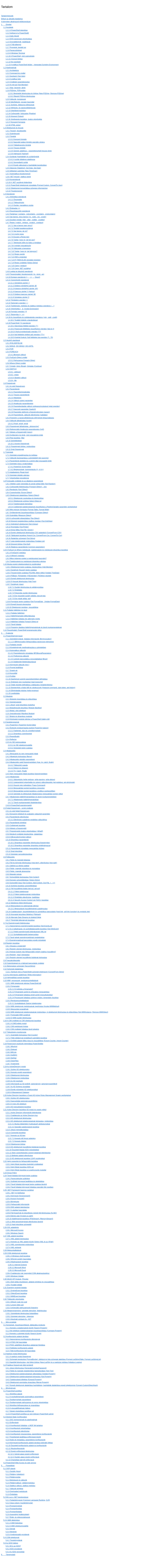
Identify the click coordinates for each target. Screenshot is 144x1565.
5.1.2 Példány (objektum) (15, 1474)
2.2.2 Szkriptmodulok (13, 702)
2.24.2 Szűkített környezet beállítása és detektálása (25, 1181)
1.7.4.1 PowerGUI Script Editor (19, 467)
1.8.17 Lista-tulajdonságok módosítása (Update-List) (25, 541)
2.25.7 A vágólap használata (16, 1210)
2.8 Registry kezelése (11, 943)
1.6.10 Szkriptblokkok (14, 441)
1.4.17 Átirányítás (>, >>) (15, 315)
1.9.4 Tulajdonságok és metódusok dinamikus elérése (26, 561)
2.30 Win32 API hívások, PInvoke (15, 1279)
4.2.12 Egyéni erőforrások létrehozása (20, 1451)
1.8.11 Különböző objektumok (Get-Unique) (22, 524)
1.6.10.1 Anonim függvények (18, 444)
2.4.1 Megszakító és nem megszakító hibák (22, 754)
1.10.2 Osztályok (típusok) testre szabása (21, 570)
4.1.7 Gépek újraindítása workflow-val (20, 1411)
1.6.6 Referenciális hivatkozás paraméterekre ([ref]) (25, 429)
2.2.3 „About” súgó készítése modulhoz (20, 705)
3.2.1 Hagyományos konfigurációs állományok (23, 1339)
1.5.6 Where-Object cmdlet (16, 363)
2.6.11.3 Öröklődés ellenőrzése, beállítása (23, 897)
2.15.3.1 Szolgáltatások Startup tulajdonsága (24, 1003)
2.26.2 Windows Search (14, 1233)
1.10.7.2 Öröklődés (15, 590)
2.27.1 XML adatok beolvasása (17, 1239)
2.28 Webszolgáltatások (12, 1250)
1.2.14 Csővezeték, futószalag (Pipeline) (21, 114)
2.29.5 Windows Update (14, 1276)
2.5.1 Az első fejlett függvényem (17, 811)
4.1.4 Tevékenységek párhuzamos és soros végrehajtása (27, 1402)
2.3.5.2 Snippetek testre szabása (20, 748)
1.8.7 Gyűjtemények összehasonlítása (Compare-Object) (27, 513)
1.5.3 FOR (9, 349)
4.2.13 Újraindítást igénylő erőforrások (20, 1460)
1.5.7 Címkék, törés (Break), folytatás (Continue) (24, 366)
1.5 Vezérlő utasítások (11, 340)
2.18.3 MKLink (11, 1052)
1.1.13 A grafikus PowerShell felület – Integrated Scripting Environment (32, 65)
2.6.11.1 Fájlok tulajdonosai (18, 892)
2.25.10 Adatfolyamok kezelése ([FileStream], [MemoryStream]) (29, 1219)
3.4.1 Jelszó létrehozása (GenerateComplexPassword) (26, 1368)
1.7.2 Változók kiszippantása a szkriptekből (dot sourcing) (27, 458)
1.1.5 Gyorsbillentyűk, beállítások (18, 42)
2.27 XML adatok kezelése (13, 1236)
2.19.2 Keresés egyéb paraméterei (19, 1072)
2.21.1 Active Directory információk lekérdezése (23, 1113)
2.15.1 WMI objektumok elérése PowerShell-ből (23, 983)
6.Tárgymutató (8, 1555)
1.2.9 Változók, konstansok (16, 99)
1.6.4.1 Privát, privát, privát (18, 424)
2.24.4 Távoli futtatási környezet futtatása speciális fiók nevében (29, 1187)
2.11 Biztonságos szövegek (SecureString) (19, 966)
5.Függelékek (7, 1466)
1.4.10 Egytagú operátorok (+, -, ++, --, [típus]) (23, 277)
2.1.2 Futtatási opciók (14, 645)
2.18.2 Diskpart (11, 1049)
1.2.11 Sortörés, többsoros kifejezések (20, 105)
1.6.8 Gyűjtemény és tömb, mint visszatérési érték (24, 435)
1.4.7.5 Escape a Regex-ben (18, 237)
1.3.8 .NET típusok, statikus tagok (18, 177)
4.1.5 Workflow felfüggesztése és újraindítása (23, 1405)
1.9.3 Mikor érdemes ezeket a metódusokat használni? (26, 558)
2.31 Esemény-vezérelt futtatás (15, 1288)
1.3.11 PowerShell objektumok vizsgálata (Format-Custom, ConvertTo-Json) (34, 185)
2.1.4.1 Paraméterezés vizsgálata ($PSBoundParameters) (29, 653)
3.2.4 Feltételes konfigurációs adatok (19, 1348)
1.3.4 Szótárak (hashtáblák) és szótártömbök (22, 157)
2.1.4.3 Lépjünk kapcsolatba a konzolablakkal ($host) (28, 659)
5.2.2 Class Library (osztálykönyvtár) (19, 1503)
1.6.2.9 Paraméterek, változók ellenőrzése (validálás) (28, 415)
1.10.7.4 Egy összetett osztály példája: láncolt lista (27, 596)
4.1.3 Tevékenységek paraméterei (18, 1400)
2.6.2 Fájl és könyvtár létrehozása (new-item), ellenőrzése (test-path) (31, 863)
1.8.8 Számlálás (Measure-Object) (18, 515)
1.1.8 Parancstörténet (14, 50)
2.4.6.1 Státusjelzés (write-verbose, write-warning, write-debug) (31, 780)
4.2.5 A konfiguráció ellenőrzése (17, 1431)
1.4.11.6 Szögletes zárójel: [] (18, 297)
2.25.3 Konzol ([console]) (15, 1199)
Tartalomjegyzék (7, 16)
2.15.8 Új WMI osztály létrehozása (18, 1018)
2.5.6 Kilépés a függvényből (16, 828)
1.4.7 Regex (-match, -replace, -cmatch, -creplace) (24, 223)
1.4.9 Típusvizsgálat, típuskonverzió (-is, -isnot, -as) (25, 274)
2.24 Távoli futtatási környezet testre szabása (20, 1176)
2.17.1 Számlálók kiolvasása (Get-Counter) (22, 1035)
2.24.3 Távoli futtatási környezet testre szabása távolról (26, 1184)
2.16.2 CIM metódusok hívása (17, 1026)
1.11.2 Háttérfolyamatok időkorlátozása (20, 616)
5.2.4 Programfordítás (14, 1509)
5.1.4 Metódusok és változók (16, 1480)
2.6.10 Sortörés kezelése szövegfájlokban (21, 886)
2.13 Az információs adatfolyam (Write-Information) (22, 975)
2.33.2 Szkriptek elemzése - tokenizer (20, 1316)
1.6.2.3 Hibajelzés (14, 398)
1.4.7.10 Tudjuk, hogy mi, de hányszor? (22, 251)
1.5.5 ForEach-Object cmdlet (16, 357)
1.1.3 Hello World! (12, 36)
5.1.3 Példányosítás (13, 1477)
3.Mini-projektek (8, 1322)
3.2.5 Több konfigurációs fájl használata (20, 1351)
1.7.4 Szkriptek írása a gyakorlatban (19, 464)
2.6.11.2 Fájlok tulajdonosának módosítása (24, 894)
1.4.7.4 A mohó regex (16, 234)
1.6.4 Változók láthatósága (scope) (19, 421)
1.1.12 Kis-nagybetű (13, 62)
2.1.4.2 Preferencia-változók (18, 656)
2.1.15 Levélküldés (13, 693)
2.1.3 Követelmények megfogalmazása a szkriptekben (26, 647)
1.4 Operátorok (9, 194)
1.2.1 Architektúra (12, 70)
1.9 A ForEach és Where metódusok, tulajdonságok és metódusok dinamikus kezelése (35, 550)
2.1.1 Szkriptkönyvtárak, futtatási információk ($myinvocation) (28, 639)
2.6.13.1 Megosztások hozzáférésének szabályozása (28, 909)
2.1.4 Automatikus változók (16, 650)
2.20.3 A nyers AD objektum (16, 1104)
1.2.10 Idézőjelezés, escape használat (20, 102)
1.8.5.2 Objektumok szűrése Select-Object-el (24, 501)
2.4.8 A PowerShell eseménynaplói (19, 805)
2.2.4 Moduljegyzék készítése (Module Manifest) (24, 708)
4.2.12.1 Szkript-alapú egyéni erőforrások (23, 1454)
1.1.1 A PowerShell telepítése (17, 30)
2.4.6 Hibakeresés (12, 777)
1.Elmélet (6, 25)
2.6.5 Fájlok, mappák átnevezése (18, 871)
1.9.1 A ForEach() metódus (16, 553)
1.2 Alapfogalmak (9, 68)
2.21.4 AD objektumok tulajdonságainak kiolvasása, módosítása (29, 1121)
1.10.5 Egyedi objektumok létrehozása (20, 579)
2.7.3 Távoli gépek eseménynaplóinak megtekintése (25, 937)
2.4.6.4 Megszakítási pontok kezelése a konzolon (26, 788)
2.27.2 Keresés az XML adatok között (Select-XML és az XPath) (29, 1242)
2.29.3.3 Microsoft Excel (17, 1270)
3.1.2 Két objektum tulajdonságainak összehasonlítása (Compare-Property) (34, 1331)
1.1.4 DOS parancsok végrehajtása (19, 39)
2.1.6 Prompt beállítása (14, 668)
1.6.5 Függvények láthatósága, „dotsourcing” (22, 426)
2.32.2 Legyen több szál (14, 1305)
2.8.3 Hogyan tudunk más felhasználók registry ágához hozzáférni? (31, 952)
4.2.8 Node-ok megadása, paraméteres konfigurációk (25, 1440)
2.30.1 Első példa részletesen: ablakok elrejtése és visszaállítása (30, 1282)
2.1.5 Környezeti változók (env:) (17, 665)
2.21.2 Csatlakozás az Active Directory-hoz (22, 1115)
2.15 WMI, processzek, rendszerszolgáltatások (20, 981)
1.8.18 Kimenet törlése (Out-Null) (18, 544)
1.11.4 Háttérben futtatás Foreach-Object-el (22, 622)
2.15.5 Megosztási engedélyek (17, 1009)
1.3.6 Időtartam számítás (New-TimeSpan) (21, 171)
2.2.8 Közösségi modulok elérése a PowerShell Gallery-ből (28, 719)
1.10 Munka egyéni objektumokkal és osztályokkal (22, 564)
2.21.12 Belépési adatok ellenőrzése (19, 1156)
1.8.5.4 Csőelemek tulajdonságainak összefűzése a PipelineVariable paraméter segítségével (42, 507)
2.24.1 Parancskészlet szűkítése (18, 1179)
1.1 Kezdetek (8, 27)
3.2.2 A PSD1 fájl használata (16, 1342)
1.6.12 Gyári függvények (15, 449)
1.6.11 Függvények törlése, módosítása (20, 446)
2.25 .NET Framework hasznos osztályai (18, 1190)
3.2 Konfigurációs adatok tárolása (15, 1336)
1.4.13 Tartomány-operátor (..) (17, 303)
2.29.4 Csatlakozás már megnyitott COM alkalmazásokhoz (27, 1273)
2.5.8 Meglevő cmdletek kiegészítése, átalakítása (24, 834)
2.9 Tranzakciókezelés (11, 960)
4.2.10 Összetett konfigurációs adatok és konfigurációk (26, 1446)
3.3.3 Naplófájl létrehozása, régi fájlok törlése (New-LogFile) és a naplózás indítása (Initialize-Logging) (44, 1362)
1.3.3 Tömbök (11, 136)
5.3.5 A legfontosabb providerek (17, 1535)
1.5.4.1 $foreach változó (17, 355)
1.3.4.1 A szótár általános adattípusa (21, 159)
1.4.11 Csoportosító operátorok (17, 280)
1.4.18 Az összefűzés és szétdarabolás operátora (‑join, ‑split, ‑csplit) (31, 317)
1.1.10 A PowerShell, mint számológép (20, 56)
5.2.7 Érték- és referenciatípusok (18, 1517)
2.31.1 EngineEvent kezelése (16, 1291)
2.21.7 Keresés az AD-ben (15, 1135)
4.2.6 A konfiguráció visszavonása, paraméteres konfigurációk (29, 1434)
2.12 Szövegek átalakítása (13, 969)
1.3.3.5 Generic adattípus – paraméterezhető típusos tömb (30, 151)
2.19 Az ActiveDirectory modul (14, 1067)
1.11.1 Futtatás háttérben (15, 613)
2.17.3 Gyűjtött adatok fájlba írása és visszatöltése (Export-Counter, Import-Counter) (37, 1041)
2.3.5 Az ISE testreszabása (16, 742)
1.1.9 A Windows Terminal (15, 53)
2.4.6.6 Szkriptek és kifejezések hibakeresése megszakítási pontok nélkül (35, 794)
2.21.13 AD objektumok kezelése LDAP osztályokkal (25, 1159)
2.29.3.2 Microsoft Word (17, 1268)
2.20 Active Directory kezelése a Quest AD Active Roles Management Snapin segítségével (37, 1095)
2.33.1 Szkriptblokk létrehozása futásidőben (22, 1313)
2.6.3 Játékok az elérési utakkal (17, 866)
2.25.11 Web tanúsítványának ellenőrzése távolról (24, 1222)
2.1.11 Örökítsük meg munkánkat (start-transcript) (24, 682)
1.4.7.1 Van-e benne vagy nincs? (20, 226)
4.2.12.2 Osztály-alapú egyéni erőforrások (23, 1457)
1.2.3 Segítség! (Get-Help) (15, 76)
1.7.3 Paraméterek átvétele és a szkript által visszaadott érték (29, 461)
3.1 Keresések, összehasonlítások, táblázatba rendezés (24, 1325)
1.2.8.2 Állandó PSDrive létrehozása (21, 96)
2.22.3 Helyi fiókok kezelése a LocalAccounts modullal (26, 1170)
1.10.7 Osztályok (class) (15, 584)
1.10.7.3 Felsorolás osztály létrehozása (22, 593)
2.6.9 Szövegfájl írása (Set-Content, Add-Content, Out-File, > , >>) (30, 883)
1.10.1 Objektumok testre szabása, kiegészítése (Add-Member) (29, 567)
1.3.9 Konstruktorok (13, 180)
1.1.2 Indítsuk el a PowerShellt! (17, 33)
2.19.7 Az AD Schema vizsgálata (18, 1087)
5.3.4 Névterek (11, 1532)
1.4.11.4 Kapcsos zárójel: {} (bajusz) (21, 292)
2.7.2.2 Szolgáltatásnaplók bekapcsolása (23, 934)
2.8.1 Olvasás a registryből (16, 946)
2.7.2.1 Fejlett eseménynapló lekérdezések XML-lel (27, 932)
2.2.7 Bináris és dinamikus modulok (19, 716)
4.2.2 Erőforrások (12, 1423)
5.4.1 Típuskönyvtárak (14, 1540)
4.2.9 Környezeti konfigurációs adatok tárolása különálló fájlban (29, 1443)
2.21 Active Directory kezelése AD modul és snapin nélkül (24, 1110)
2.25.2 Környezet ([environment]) (18, 1196)
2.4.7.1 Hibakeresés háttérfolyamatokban (23, 800)
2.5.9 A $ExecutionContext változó (18, 837)
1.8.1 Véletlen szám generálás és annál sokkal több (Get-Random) (30, 484)
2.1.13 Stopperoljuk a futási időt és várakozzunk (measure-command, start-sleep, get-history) (40, 688)
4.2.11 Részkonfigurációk (15, 1448)
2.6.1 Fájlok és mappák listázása (18, 860)
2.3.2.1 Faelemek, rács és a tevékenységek (24, 731)
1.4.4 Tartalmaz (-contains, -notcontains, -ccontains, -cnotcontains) (30, 214)
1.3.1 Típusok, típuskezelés (16, 131)
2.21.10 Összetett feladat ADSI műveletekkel (22, 1150)
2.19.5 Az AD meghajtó (14, 1081)
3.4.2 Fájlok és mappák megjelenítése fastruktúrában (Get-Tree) (30, 1371)
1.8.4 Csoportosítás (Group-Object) (19, 493)
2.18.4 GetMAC (11, 1055)
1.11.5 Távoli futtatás (13, 624)
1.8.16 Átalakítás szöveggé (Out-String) (20, 538)
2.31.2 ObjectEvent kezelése (16, 1293)
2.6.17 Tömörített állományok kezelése (20, 920)
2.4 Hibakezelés (9, 751)
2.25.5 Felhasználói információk (17, 1204)
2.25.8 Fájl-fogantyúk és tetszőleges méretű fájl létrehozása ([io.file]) (31, 1213)
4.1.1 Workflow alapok (14, 1394)
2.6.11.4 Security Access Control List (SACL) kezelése (28, 900)
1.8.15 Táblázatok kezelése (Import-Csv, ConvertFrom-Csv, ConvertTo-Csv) (34, 535)
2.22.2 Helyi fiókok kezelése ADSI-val (20, 1167)
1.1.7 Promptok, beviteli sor (16, 47)
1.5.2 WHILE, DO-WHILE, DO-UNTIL (19, 346)
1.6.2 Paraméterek (13, 389)
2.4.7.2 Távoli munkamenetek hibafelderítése (24, 803)
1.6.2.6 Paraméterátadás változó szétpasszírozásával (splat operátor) (34, 406)
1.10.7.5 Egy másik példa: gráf (19, 599)
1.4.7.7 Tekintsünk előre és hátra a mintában (24, 243)
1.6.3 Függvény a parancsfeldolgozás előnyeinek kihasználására (30, 418)
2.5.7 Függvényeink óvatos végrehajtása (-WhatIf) (24, 831)
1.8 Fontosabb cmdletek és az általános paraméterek (23, 481)
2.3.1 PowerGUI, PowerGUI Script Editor (21, 725)
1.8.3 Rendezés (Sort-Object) (17, 490)
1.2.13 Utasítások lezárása (16, 111)
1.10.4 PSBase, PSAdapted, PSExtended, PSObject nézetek (28, 576)
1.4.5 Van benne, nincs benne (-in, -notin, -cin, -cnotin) (26, 217)
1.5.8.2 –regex (13, 375)
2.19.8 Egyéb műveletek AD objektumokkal (22, 1090)
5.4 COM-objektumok (11, 1537)
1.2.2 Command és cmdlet (15, 73)
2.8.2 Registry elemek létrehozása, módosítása (23, 949)
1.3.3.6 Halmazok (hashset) (18, 154)
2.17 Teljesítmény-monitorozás (14, 1032)
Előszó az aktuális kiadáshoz (12, 19)
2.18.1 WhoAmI (11, 1046)
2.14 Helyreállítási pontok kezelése (16, 978)
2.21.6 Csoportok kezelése (16, 1133)
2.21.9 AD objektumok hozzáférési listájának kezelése (26, 1147)
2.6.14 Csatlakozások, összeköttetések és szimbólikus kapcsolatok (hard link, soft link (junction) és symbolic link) (48, 912)
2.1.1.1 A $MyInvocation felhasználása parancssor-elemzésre (31, 642)
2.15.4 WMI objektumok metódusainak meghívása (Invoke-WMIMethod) (32, 1006)
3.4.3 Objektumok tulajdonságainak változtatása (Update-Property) (30, 1374)
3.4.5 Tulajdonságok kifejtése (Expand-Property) (24, 1380)
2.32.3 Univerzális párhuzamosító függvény (22, 1308)
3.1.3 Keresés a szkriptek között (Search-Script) (23, 1334)
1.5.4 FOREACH (12, 352)
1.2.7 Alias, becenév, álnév (16, 88)
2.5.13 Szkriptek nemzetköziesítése (19, 854)
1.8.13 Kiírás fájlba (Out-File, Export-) (20, 530)
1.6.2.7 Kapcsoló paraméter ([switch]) (22, 409)
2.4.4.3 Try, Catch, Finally (17, 771)
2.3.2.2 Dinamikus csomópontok (20, 734)
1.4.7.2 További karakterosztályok (20, 228)
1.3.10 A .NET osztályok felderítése (19, 182)
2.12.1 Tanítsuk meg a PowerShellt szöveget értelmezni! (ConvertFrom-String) (35, 972)
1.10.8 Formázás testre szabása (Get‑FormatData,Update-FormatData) (33, 602)
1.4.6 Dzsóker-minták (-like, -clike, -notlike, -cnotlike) (25, 220)
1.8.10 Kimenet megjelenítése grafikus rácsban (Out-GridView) (29, 521)
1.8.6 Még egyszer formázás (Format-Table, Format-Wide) (27, 510)
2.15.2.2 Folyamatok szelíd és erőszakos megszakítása (28, 992)
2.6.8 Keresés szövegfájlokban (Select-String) (23, 880)
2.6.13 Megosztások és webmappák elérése (22, 906)
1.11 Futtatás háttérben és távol (15, 610)
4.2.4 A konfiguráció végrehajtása (18, 1428)
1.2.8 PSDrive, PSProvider (15, 91)
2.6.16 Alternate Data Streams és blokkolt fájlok (23, 917)
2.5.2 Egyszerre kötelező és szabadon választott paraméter (28, 814)
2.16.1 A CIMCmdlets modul (16, 1023)
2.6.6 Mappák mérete (14, 874)
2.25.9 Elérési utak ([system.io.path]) (19, 1216)
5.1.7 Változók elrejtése (14, 1489)
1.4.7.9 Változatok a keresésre (19, 248)
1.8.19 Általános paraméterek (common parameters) (25, 547)
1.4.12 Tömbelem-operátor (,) (17, 300)
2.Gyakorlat (7, 633)
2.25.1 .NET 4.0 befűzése (15, 1193)
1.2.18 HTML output (13, 125)
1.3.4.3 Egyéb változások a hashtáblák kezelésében (27, 165)
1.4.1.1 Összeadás (15, 200)
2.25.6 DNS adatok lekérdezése (17, 1207)
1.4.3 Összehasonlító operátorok (18, 211)
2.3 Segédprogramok (11, 722)
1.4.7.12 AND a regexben (17, 257)
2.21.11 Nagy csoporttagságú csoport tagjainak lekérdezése (28, 1153)
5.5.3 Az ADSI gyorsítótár (15, 1552)
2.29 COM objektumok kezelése (15, 1253)
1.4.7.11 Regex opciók (16, 254)
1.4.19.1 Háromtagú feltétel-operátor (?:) (23, 326)
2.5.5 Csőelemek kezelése (15, 825)
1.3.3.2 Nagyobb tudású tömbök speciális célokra (26, 142)
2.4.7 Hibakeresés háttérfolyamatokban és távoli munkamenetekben (31, 797)
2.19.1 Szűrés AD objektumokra (17, 1070)
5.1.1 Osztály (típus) (13, 1471)
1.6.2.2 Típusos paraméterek (18, 395)
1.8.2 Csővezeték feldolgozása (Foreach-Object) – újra (26, 487)
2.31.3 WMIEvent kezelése (16, 1296)
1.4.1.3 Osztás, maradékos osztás (20, 205)
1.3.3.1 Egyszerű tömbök (17, 139)
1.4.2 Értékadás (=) (13, 208)
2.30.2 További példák (14, 1285)
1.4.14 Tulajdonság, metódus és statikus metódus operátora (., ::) (30, 306)
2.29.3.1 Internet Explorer (17, 1265)
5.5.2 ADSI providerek (14, 1549)
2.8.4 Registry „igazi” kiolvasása (17, 955)
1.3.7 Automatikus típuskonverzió (18, 174)
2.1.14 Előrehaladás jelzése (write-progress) (22, 691)
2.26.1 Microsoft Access (14, 1230)
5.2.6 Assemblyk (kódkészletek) (17, 1514)
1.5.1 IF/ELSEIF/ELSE (14, 343)
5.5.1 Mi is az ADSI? (13, 1546)
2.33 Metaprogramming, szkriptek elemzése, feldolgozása (25, 1311)
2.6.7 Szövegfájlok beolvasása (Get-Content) (22, 877)
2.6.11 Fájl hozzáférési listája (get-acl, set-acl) (23, 889)
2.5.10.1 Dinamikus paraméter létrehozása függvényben (29, 843)
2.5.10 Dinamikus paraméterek (17, 840)
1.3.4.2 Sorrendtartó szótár (18, 162)
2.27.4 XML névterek (13, 1247)
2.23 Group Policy (10, 1173)
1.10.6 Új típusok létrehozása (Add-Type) (21, 581)
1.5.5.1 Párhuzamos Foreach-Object (21, 360)
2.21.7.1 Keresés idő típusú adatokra (21, 1138)
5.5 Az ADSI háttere (10, 1543)
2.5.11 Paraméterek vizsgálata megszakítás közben (25, 848)
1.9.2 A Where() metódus (15, 556)
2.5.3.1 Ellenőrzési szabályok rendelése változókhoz (27, 820)
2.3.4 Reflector (11, 739)
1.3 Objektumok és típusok (13, 128)
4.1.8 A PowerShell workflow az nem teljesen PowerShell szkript (29, 1414)
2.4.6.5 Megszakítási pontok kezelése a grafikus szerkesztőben (31, 791)
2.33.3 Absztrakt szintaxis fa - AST (18, 1319)
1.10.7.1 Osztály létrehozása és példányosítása (25, 587)
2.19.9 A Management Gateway (17, 1092)
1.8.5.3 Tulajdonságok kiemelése (20, 504)
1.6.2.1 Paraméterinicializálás (19, 392)
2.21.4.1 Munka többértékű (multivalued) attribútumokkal (29, 1124)
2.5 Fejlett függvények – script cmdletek (18, 808)
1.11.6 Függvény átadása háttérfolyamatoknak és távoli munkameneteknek (34, 627)
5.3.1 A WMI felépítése (14, 1523)
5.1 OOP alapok (9, 1469)
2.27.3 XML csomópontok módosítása (20, 1245)
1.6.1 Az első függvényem (15, 386)
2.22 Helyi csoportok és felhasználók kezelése (20, 1161)
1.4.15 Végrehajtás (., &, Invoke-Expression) (22, 309)
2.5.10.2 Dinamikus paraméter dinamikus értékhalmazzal (29, 846)
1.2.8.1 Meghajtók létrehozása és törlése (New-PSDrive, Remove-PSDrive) (36, 93)
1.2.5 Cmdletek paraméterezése (18, 82)
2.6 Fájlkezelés (9, 857)
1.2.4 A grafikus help (13, 79)
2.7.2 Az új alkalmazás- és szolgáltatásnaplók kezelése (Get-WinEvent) (32, 929)
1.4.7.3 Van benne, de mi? (18, 231)
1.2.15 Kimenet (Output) (15, 116)
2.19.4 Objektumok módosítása (17, 1078)
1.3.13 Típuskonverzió (14, 191)
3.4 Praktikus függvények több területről (18, 1365)
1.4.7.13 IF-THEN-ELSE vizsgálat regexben (24, 260)
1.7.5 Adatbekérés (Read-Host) (17, 472)
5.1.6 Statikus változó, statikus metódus (20, 1486)
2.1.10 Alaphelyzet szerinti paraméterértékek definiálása (27, 679)
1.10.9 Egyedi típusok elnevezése (18, 604)
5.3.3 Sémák (10, 1529)
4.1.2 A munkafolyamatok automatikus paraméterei (24, 1397)
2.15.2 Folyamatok (13, 986)
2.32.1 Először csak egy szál (16, 1302)
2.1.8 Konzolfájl (11, 673)
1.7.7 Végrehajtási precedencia (17, 478)
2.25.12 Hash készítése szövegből (18, 1224)
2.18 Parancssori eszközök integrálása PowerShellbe (23, 1044)
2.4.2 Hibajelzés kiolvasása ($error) (19, 757)
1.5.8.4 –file (12, 380)
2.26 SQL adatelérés (11, 1227)
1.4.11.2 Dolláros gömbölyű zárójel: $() (22, 286)
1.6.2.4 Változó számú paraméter (20, 401)
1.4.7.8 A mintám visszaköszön (19, 246)
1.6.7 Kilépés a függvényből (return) (19, 432)
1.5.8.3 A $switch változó (17, 378)
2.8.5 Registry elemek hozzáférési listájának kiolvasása (26, 958)
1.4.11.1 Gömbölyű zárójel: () (19, 283)
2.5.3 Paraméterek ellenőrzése (17, 817)
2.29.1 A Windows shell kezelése (18, 1256)
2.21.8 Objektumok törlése (15, 1144)
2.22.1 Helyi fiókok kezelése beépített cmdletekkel (24, 1164)
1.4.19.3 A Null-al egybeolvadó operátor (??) (24, 332)
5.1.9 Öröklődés (12, 1494)
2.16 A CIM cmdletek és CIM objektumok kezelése (22, 1021)
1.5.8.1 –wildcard (14, 372)
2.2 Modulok (8, 696)
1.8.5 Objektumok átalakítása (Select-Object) (22, 495)
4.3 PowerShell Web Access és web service (19, 1463)
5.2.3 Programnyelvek (14, 1506)
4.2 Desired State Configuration (15, 1417)
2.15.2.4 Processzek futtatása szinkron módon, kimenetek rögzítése (33, 998)
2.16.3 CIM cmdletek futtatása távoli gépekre (22, 1029)
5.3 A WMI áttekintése (11, 1520)
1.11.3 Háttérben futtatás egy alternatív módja (23, 619)
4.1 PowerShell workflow (12, 1391)
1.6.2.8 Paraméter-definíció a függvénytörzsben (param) (29, 412)
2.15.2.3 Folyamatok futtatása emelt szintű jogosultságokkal (30, 995)
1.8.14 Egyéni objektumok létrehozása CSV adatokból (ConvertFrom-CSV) (33, 533)
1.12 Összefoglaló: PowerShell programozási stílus (22, 630)
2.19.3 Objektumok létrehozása (17, 1075)
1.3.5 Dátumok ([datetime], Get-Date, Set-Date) (23, 168)
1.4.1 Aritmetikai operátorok (16, 197)
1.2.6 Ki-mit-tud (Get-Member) (17, 85)
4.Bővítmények (8, 1388)
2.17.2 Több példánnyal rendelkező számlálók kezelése (26, 1038)
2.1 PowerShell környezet (12, 636)
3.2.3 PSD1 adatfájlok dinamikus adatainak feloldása (25, 1345)
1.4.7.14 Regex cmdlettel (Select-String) (23, 263)
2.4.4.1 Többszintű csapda (18, 765)
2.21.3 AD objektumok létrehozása (18, 1118)
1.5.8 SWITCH (11, 369)
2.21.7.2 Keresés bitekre (17, 1141)
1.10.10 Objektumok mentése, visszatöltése (22, 607)
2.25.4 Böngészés (12, 1202)
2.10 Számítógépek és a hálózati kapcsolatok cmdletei (23, 963)
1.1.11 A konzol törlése (14, 59)
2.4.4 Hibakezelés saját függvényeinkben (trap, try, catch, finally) (30, 762)
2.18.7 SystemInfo (12, 1064)
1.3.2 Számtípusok (13, 134)
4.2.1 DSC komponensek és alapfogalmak (21, 1420)
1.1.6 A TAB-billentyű (13, 45)
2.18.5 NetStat (11, 1058)
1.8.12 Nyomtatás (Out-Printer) (17, 527)
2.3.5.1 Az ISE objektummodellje (20, 745)
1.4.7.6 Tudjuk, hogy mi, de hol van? (21, 240)
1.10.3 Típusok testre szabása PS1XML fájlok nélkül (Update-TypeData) (32, 573)
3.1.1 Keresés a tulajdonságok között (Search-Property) (26, 1328)
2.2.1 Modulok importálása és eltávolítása (21, 699)
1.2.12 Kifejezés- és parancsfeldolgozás (20, 108)
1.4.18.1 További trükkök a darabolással (23, 320)
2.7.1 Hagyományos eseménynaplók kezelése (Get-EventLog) (29, 926)
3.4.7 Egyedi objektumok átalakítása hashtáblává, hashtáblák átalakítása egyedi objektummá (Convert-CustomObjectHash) (52, 1385)
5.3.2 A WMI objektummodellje (17, 1526)
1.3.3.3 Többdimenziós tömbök (19, 145)
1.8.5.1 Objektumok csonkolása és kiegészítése (25, 498)
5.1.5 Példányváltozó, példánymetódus (20, 1483)
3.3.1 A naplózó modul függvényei (18, 1357)
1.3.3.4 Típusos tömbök (16, 148)
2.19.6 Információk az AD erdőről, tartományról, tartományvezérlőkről (31, 1084)
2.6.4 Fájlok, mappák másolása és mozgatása (23, 869)
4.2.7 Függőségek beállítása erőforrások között (23, 1437)
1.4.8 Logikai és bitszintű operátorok (19, 271)
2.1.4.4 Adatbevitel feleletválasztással (22, 662)
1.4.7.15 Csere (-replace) (17, 266)
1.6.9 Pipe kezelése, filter (15, 438)
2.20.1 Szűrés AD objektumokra (17, 1098)
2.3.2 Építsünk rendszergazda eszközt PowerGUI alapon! (27, 728)
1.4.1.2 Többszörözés (16, 203)
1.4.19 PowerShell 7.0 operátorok (18, 323)
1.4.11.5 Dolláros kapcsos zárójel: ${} (22, 294)
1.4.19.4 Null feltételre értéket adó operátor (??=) (26, 335)
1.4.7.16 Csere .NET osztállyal (19, 268)
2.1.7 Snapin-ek (11, 670)
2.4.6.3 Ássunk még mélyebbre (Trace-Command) (26, 785)
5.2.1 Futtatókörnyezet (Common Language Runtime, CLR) (28, 1500)
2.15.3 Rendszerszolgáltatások (17, 1001)
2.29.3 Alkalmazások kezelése (17, 1262)
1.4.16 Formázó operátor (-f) (16, 312)
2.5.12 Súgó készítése (14, 851)
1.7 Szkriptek (8, 452)
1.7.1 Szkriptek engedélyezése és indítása (21, 455)
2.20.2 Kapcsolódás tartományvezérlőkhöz (21, 1101)
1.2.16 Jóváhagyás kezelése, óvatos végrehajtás (24, 119)
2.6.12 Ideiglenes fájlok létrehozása (19, 903)
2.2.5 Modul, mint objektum (16, 711)
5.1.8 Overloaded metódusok (16, 1491)
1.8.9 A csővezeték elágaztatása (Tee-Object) (23, 518)
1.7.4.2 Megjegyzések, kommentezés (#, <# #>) (25, 469)
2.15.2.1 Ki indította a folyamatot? (20, 989)
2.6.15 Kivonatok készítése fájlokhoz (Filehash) (23, 914)
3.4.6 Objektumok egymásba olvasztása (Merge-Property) (27, 1382)
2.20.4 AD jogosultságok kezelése (18, 1107)
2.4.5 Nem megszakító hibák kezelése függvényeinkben (26, 774)
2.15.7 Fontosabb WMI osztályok (18, 1015)
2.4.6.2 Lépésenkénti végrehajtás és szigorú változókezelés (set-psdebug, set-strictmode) (41, 782)
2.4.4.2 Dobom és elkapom (18, 768)
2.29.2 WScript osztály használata (18, 1259)
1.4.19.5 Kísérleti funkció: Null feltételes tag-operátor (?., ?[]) (30, 337)
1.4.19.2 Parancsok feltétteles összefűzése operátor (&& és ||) (31, 329)
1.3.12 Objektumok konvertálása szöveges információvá (27, 188)
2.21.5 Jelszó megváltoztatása (17, 1130)
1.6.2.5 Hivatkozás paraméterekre (20, 404)
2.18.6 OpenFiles (12, 1061)
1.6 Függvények (9, 383)
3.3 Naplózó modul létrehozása (15, 1354)
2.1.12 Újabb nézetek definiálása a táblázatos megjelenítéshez (29, 685)
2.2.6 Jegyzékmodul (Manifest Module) (20, 714)
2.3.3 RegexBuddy (13, 736)
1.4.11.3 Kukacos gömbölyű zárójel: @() (23, 289)
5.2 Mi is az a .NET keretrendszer (15, 1497)
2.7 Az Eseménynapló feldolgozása (16, 923)
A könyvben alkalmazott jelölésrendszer (16, 22)
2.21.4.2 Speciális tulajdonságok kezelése (23, 1127)
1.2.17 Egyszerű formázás (15, 122)
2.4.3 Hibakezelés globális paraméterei (20, 759)
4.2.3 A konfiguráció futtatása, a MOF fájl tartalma (24, 1425)
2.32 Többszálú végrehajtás (13, 1299)
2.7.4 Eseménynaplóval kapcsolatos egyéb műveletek (26, 940)
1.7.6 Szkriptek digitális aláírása (17, 475)
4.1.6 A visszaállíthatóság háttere (18, 1408)
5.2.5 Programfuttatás (14, 1512)
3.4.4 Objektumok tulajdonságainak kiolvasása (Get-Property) (29, 1377)
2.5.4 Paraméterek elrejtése (16, 823)
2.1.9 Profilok (10, 676)
